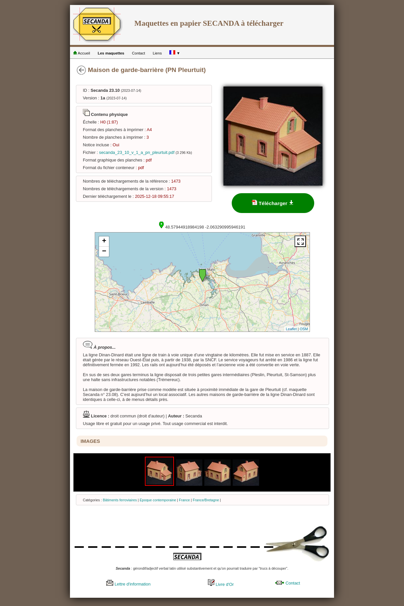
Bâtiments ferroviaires (120, 500)
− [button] (104, 252)
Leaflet (291, 329)
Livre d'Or (221, 584)
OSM (304, 329)
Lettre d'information (128, 584)
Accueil (81, 53)
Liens (157, 53)
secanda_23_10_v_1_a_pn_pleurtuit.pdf (136, 152)
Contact (138, 53)
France (184, 500)
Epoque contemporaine (158, 500)
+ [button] (104, 241)
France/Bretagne (206, 500)
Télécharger (273, 203)
